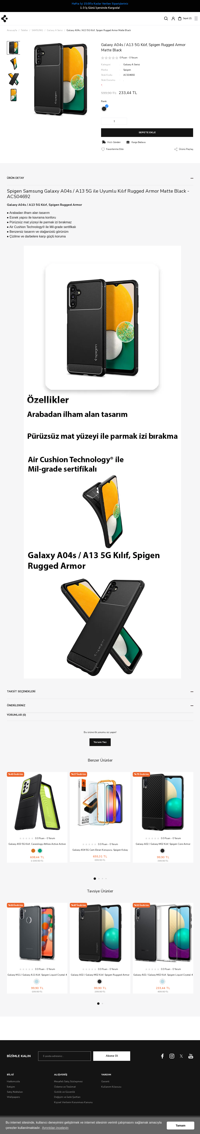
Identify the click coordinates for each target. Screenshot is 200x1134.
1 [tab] (95, 878)
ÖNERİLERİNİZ (16, 705)
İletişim (11, 1086)
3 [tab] (102, 878)
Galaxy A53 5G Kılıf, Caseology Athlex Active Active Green (37, 844)
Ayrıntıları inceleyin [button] (55, 1127)
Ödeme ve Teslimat (65, 1086)
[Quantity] (114, 121)
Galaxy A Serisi (131, 64)
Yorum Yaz (100, 742)
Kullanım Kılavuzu (111, 1086)
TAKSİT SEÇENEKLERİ (21, 691)
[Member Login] (173, 18)
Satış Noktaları (15, 1091)
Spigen (127, 69)
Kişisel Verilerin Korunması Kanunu (73, 1102)
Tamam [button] (180, 1125)
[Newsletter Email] (64, 1056)
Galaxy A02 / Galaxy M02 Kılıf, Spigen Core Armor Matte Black (163, 844)
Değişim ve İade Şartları (67, 1097)
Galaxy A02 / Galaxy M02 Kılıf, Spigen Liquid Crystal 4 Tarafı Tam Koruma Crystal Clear (163, 975)
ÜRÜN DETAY (15, 178)
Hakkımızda (13, 1081)
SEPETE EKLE (147, 132)
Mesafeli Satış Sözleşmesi (68, 1081)
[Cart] (185, 18)
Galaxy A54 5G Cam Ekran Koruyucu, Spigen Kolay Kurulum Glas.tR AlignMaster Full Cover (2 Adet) (100, 850)
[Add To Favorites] (112, 149)
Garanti (105, 1081)
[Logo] (4, 18)
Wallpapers (13, 1097)
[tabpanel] (37, 817)
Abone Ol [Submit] (112, 1056)
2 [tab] (99, 878)
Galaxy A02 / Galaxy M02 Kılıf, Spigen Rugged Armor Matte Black (100, 975)
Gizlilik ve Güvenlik (64, 1091)
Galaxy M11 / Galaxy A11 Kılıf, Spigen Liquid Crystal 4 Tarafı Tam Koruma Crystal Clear (37, 975)
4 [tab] (106, 878)
